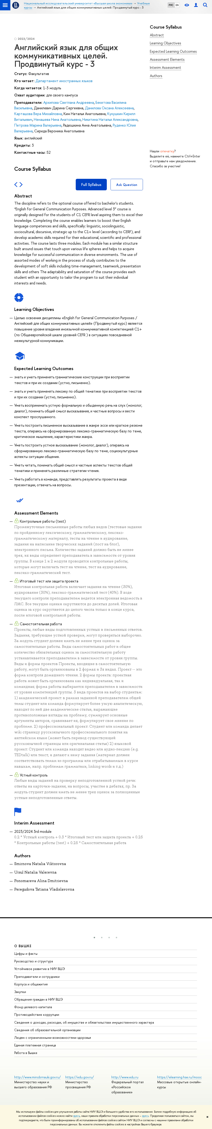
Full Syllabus (91, 184)
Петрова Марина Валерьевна (37, 125)
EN (177, 5)
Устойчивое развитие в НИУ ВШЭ (39, 969)
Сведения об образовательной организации (47, 1030)
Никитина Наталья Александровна (110, 119)
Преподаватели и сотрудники (37, 976)
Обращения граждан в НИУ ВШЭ (38, 999)
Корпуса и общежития (31, 984)
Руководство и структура (33, 961)
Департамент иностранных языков (64, 80)
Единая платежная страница (35, 1045)
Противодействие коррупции (36, 1014)
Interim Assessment (165, 67)
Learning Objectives (165, 43)
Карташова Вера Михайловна (38, 113)
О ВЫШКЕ (23, 946)
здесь (76, 1116)
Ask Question (126, 184)
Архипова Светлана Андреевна (68, 102)
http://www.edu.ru (124, 1077)
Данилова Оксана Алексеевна (109, 107)
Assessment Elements (167, 59)
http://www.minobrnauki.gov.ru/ (37, 1077)
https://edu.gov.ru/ (79, 1077)
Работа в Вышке (25, 1053)
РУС (171, 5)
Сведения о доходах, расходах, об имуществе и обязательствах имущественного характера (84, 1022)
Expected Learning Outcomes (173, 51)
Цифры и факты (26, 953)
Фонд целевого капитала (33, 1007)
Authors (156, 75)
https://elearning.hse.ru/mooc (179, 1077)
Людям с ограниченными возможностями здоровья (52, 1037)
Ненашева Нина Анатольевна (57, 119)
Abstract (157, 35)
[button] (94, 937)
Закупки (20, 992)
